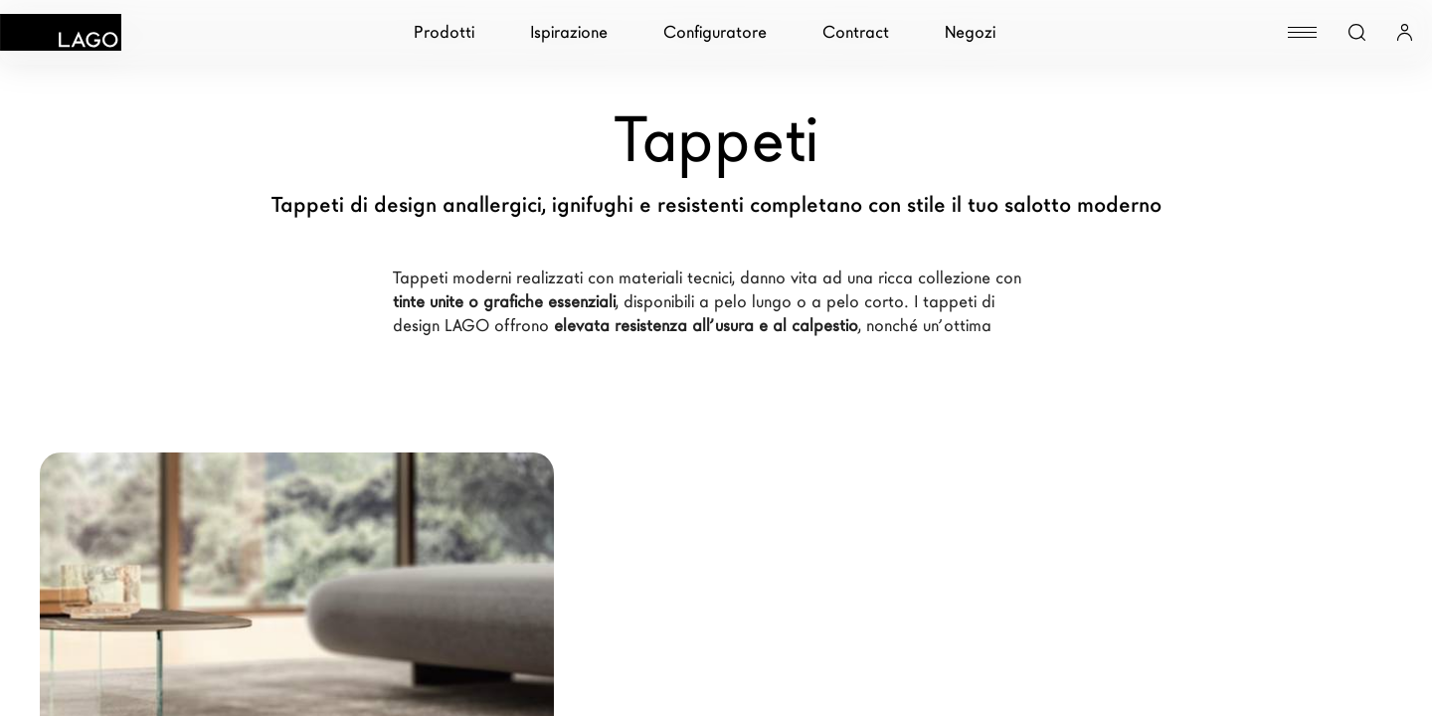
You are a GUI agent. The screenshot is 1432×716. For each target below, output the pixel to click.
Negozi (970, 32)
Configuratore (715, 32)
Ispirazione (569, 32)
